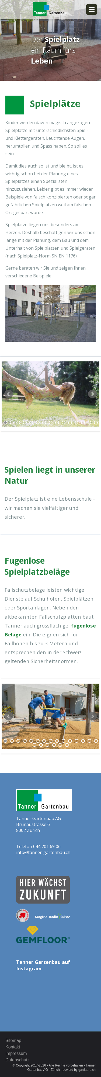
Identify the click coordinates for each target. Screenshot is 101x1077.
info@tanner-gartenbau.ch (43, 852)
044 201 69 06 (47, 846)
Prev (8, 394)
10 (63, 422)
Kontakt (12, 1046)
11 (70, 422)
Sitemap (13, 1040)
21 (67, 745)
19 (54, 745)
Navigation (92, 9)
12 (76, 422)
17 (41, 745)
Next (92, 394)
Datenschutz (17, 1059)
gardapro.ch (87, 1070)
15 (96, 422)
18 (47, 745)
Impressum (16, 1053)
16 (34, 745)
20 (60, 745)
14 (89, 422)
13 (83, 422)
